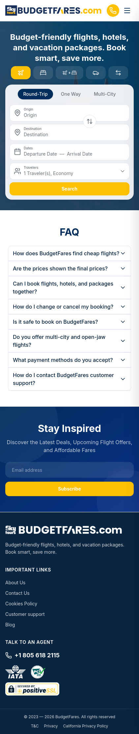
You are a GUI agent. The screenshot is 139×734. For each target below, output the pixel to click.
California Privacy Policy (85, 725)
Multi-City (105, 94)
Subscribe (69, 489)
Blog (10, 624)
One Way (71, 94)
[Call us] (113, 10)
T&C (35, 725)
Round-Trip (35, 94)
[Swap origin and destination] (89, 121)
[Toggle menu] (127, 10)
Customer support (25, 614)
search (69, 188)
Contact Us (17, 593)
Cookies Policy (21, 603)
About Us (15, 582)
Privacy (51, 725)
